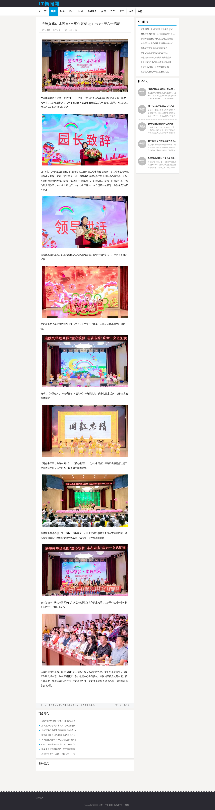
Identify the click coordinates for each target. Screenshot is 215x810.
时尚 (80, 11)
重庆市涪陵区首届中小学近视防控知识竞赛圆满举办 (72, 705)
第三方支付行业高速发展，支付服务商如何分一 (58, 726)
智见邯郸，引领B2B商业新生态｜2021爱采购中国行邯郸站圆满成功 (158, 29)
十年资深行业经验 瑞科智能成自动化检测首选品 (58, 731)
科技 (71, 11)
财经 (62, 11)
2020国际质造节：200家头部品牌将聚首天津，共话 (58, 740)
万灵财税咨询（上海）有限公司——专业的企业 (58, 754)
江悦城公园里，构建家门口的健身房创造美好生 (58, 735)
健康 (103, 11)
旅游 (131, 11)
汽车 (112, 11)
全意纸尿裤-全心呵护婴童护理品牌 (156, 57)
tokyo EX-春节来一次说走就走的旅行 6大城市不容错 (58, 745)
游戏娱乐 (92, 11)
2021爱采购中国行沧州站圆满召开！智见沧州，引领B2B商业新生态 (158, 34)
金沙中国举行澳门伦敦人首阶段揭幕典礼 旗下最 (58, 721)
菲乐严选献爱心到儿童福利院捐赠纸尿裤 (158, 39)
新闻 (53, 11)
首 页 (42, 11)
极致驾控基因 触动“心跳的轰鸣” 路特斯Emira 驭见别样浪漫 (162, 124)
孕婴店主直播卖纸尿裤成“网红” (154, 48)
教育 (140, 11)
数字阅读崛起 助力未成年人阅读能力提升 (162, 158)
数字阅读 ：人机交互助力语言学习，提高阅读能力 (162, 141)
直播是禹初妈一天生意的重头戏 (155, 67)
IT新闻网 (108, 805)
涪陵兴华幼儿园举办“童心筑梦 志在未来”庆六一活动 (162, 89)
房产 (121, 11)
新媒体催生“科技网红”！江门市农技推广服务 (58, 750)
